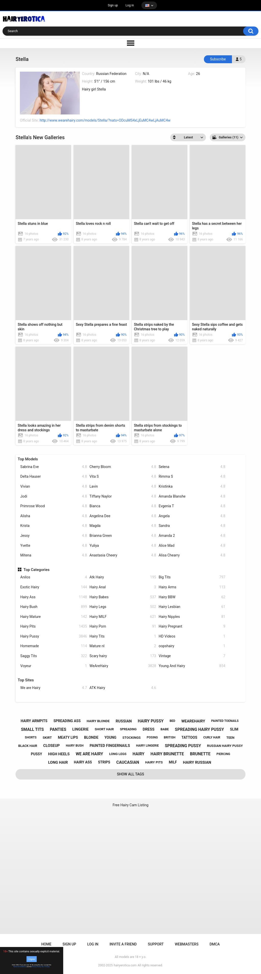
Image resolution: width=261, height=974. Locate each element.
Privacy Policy (36, 966)
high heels (59, 754)
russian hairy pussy (225, 746)
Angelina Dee (122, 516)
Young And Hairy (192, 666)
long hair (58, 762)
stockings (131, 737)
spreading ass (67, 721)
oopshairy (192, 646)
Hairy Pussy (53, 636)
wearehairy (193, 721)
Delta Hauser (53, 476)
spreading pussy (183, 745)
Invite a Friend (123, 944)
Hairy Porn (122, 626)
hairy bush (74, 745)
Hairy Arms (192, 587)
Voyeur (53, 666)
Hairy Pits (53, 626)
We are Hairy (53, 688)
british (170, 737)
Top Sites (26, 680)
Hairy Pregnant (192, 626)
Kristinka (192, 486)
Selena (192, 467)
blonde (91, 737)
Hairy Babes (122, 597)
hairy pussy (151, 721)
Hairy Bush (53, 607)
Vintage (192, 656)
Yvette (53, 545)
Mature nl (122, 646)
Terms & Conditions (19, 966)
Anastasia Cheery (122, 555)
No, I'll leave (46, 966)
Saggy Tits (53, 656)
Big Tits (192, 577)
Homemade (53, 646)
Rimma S (192, 476)
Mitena (53, 555)
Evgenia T (192, 506)
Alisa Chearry (192, 555)
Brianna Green (122, 536)
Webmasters (187, 944)
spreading (128, 729)
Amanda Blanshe (192, 496)
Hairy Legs (122, 607)
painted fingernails (109, 745)
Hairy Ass (53, 597)
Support (156, 944)
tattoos (189, 737)
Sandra (192, 526)
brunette (200, 753)
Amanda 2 (192, 536)
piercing (223, 754)
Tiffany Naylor (122, 496)
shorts (30, 737)
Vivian (53, 486)
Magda (122, 526)
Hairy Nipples (192, 617)
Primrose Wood (53, 506)
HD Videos (192, 636)
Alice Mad (192, 545)
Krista (53, 526)
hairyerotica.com (125, 965)
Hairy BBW (192, 597)
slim (234, 729)
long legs (117, 754)
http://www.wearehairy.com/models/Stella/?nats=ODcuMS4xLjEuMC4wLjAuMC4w (105, 120)
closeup (51, 745)
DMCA (215, 944)
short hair (104, 729)
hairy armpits (34, 721)
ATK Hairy (122, 688)
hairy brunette (167, 753)
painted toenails (225, 721)
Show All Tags (130, 774)
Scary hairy (122, 656)
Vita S (122, 476)
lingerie (80, 729)
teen (230, 737)
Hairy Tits (122, 636)
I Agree (31, 959)
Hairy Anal (122, 587)
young (110, 737)
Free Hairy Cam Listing (131, 805)
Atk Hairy (122, 577)
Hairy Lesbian (192, 607)
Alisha (53, 516)
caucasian (127, 762)
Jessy (53, 536)
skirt (47, 737)
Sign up (113, 5)
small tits (32, 729)
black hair (27, 746)
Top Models (28, 459)
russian (124, 721)
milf (173, 762)
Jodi (53, 496)
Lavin (122, 486)
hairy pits (154, 762)
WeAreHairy (122, 666)
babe (165, 729)
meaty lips (68, 737)
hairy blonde (98, 721)
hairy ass (83, 762)
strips (104, 762)
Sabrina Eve (53, 467)
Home (46, 944)
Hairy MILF (122, 617)
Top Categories (36, 569)
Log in (130, 5)
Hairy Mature (53, 617)
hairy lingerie (147, 745)
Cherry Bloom (122, 467)
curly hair (211, 737)
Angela (192, 516)
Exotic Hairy (53, 587)
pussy (36, 754)
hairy (139, 753)
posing (152, 737)
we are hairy (89, 753)
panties (58, 729)
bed (172, 721)
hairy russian (197, 762)
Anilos (53, 577)
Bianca (122, 506)
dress (148, 729)
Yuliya (122, 545)
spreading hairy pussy (199, 729)
